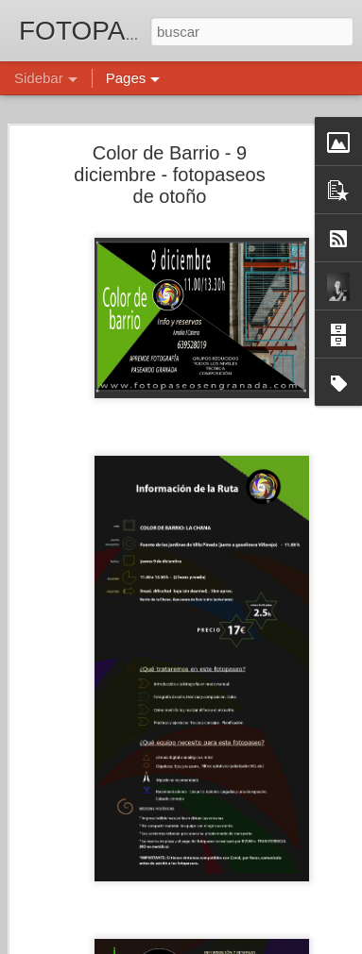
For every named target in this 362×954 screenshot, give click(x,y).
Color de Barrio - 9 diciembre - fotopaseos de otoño (169, 174)
